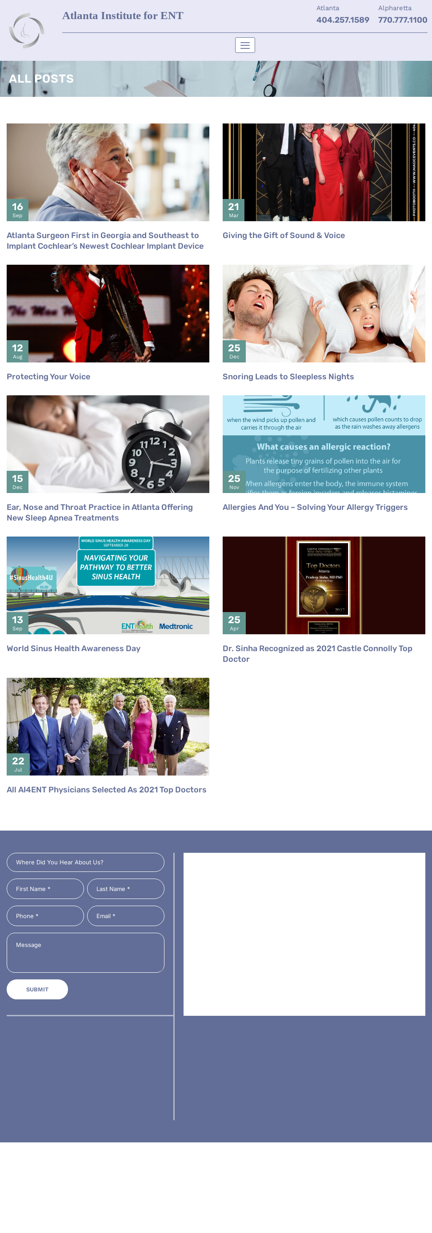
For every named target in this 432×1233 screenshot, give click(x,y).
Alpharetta (395, 8)
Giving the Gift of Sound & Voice (284, 254)
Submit (37, 989)
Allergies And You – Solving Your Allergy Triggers (315, 526)
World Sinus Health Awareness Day (73, 667)
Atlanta (327, 8)
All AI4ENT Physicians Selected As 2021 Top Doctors (107, 809)
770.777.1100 (403, 20)
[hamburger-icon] (245, 45)
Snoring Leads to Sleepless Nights (288, 396)
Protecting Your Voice (48, 396)
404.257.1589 (342, 20)
